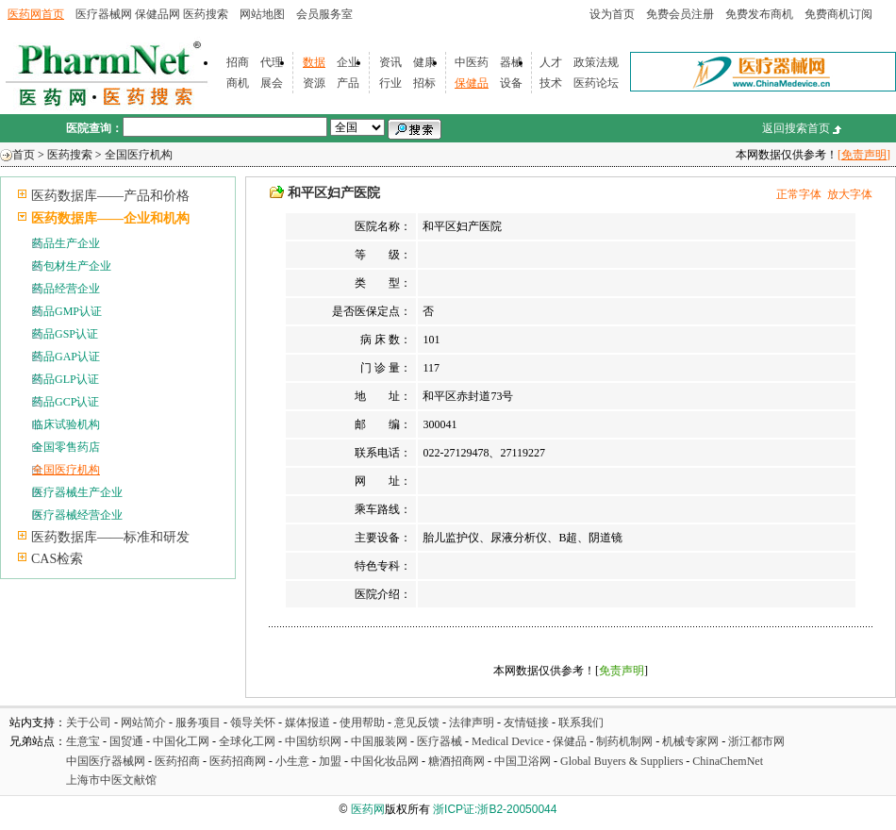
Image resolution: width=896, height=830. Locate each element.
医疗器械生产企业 (77, 492)
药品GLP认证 (65, 379)
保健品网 (157, 14)
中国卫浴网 (524, 761)
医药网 (368, 809)
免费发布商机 (759, 14)
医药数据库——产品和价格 (110, 196)
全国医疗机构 (139, 154)
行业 (390, 83)
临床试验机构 (66, 424)
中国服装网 (379, 741)
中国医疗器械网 (105, 761)
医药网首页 (36, 14)
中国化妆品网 (385, 761)
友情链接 (526, 722)
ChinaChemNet (727, 761)
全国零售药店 (66, 447)
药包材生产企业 (71, 266)
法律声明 (471, 722)
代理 (271, 62)
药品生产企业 (66, 243)
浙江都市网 (756, 741)
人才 (550, 62)
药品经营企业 (66, 288)
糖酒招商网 (456, 761)
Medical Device (507, 741)
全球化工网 (247, 741)
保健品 (472, 83)
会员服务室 (324, 14)
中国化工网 (181, 741)
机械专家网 (690, 741)
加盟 (331, 761)
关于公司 (88, 722)
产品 (348, 83)
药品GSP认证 (65, 333)
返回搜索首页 (796, 128)
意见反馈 (417, 722)
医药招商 (177, 761)
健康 (424, 62)
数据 (314, 62)
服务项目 (198, 722)
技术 (550, 83)
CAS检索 (57, 559)
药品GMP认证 (67, 311)
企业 (348, 62)
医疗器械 (439, 741)
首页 (23, 154)
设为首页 (612, 14)
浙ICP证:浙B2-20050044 (494, 809)
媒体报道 (307, 722)
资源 (314, 83)
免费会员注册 (680, 14)
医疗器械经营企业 (77, 515)
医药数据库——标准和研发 (110, 537)
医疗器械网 (103, 14)
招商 (237, 62)
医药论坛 (596, 83)
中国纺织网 (313, 741)
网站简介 (143, 722)
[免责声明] (864, 154)
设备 (511, 83)
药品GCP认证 (65, 401)
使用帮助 (362, 722)
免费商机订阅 (838, 14)
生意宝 (83, 741)
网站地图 (262, 14)
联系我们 (581, 722)
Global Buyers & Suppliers (621, 761)
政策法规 (596, 62)
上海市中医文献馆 (111, 780)
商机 (237, 83)
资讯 (390, 62)
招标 (424, 83)
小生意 (292, 761)
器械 (511, 62)
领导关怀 (252, 722)
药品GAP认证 (66, 356)
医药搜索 (205, 14)
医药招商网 (237, 761)
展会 (271, 83)
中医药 (472, 62)
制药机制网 (624, 741)
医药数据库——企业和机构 (110, 218)
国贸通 (126, 741)
